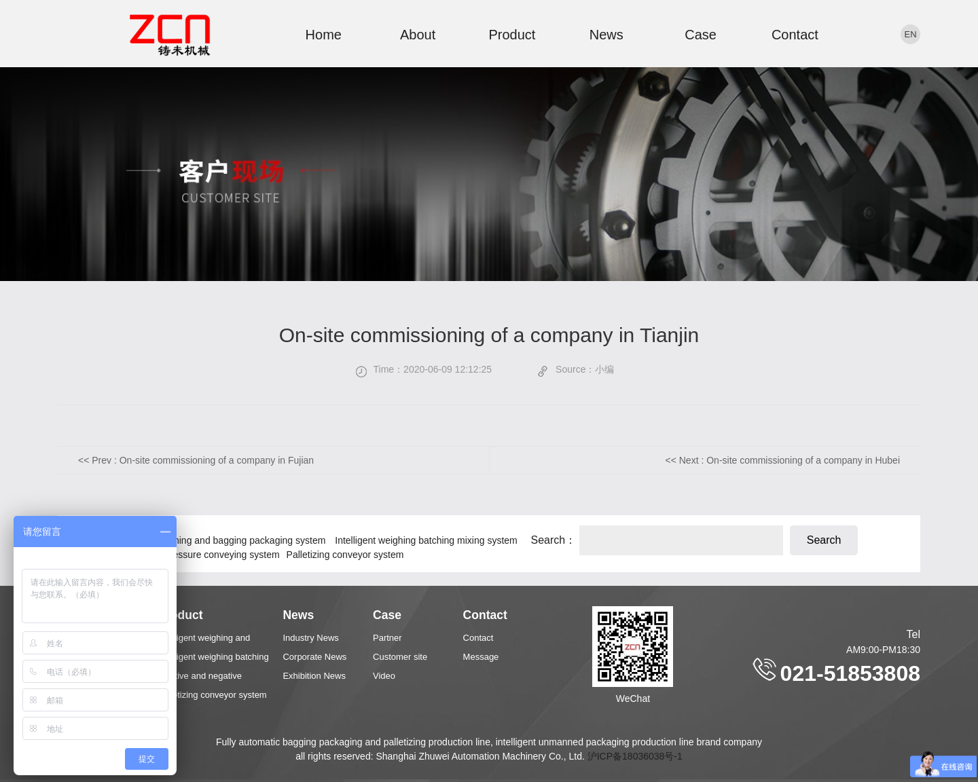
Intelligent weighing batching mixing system (426, 540)
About (417, 34)
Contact (795, 34)
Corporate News (314, 657)
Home (324, 34)
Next (789, 460)
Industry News (310, 638)
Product (511, 34)
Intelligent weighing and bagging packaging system (219, 540)
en (910, 34)
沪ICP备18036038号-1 (635, 756)
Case (701, 34)
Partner (387, 638)
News (606, 34)
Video (384, 676)
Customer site (400, 657)
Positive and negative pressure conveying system (175, 554)
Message (481, 657)
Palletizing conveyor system (345, 554)
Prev (203, 460)
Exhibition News (314, 676)
